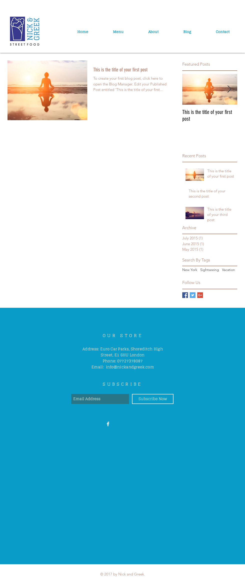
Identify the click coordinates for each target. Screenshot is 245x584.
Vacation (228, 269)
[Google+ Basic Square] (200, 295)
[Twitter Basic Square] (193, 295)
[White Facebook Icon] (108, 424)
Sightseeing (209, 269)
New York (189, 269)
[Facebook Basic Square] (185, 295)
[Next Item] (229, 89)
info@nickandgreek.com (130, 367)
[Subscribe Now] (153, 399)
